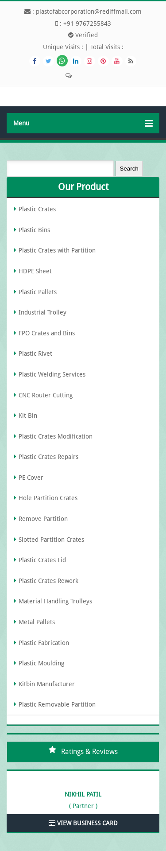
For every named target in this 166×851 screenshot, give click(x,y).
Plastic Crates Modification (56, 436)
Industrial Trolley (42, 312)
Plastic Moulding (41, 663)
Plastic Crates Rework (48, 580)
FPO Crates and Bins (47, 333)
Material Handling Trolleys (55, 601)
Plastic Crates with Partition (57, 250)
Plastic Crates (37, 209)
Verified (83, 35)
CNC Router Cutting (46, 395)
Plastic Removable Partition (57, 704)
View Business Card (83, 823)
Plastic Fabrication (44, 642)
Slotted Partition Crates (51, 539)
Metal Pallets (37, 622)
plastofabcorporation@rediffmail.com (89, 11)
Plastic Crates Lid (42, 559)
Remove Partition (43, 518)
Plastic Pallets (38, 291)
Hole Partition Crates (48, 497)
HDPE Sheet (35, 271)
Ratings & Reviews (89, 751)
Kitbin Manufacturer (47, 684)
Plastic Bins (34, 229)
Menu (83, 123)
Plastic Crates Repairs (48, 456)
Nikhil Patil (83, 794)
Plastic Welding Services (52, 374)
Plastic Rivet (35, 353)
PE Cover (31, 477)
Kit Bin (28, 415)
